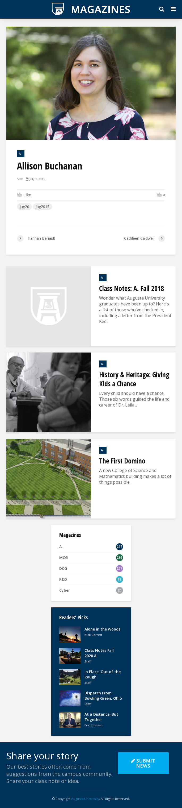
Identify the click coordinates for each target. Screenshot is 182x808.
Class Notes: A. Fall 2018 (131, 288)
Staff (20, 179)
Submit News (143, 763)
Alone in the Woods (102, 629)
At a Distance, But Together (101, 717)
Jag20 (24, 206)
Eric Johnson (93, 725)
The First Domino (122, 460)
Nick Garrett (93, 635)
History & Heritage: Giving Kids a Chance (134, 379)
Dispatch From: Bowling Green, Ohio (103, 695)
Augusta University (85, 799)
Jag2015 (42, 206)
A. (21, 153)
